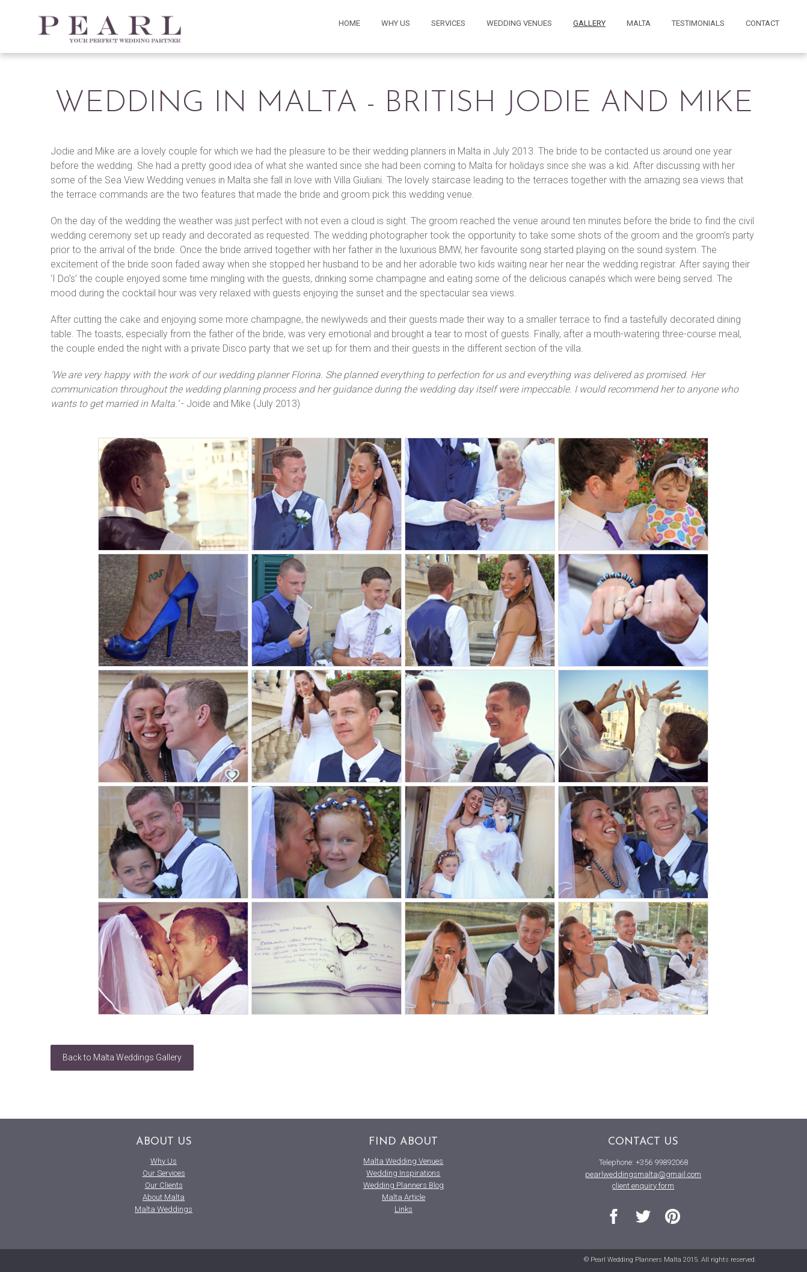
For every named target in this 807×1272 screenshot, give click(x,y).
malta (639, 23)
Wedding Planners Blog (403, 1185)
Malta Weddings (163, 1209)
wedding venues (519, 23)
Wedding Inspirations (403, 1173)
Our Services (164, 1173)
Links (403, 1209)
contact (762, 23)
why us (395, 23)
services (448, 23)
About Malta (164, 1197)
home (349, 23)
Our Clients (164, 1185)
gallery (589, 23)
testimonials (698, 23)
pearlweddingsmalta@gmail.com (643, 1174)
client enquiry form (643, 1185)
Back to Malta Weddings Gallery (122, 1057)
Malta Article (403, 1197)
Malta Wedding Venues (403, 1161)
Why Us (163, 1161)
